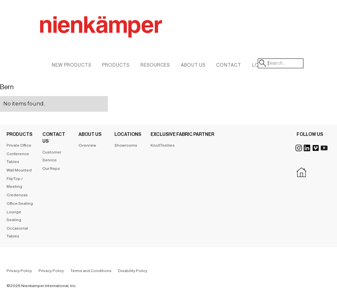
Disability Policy (132, 271)
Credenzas (17, 195)
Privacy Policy (19, 271)
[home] (135, 34)
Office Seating (20, 203)
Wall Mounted (19, 170)
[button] (193, 67)
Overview (87, 145)
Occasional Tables (17, 232)
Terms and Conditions (90, 271)
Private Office (19, 145)
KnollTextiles (163, 145)
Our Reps (51, 168)
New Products (71, 65)
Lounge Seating (14, 216)
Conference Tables (18, 158)
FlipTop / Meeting (15, 182)
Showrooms (125, 145)
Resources (155, 65)
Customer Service (51, 156)
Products (115, 65)
